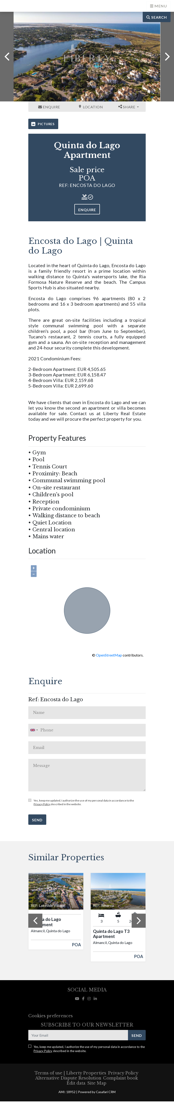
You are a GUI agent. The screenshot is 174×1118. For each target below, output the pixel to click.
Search (156, 17)
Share (127, 107)
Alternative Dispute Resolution (68, 1078)
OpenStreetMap (109, 655)
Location (90, 107)
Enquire (49, 107)
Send (37, 820)
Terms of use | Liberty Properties (70, 1073)
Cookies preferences (50, 1015)
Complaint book (120, 1078)
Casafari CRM (106, 1092)
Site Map (96, 1083)
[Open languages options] (158, 6)
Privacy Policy (42, 804)
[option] (87, 56)
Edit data (76, 1083)
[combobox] (87, 730)
